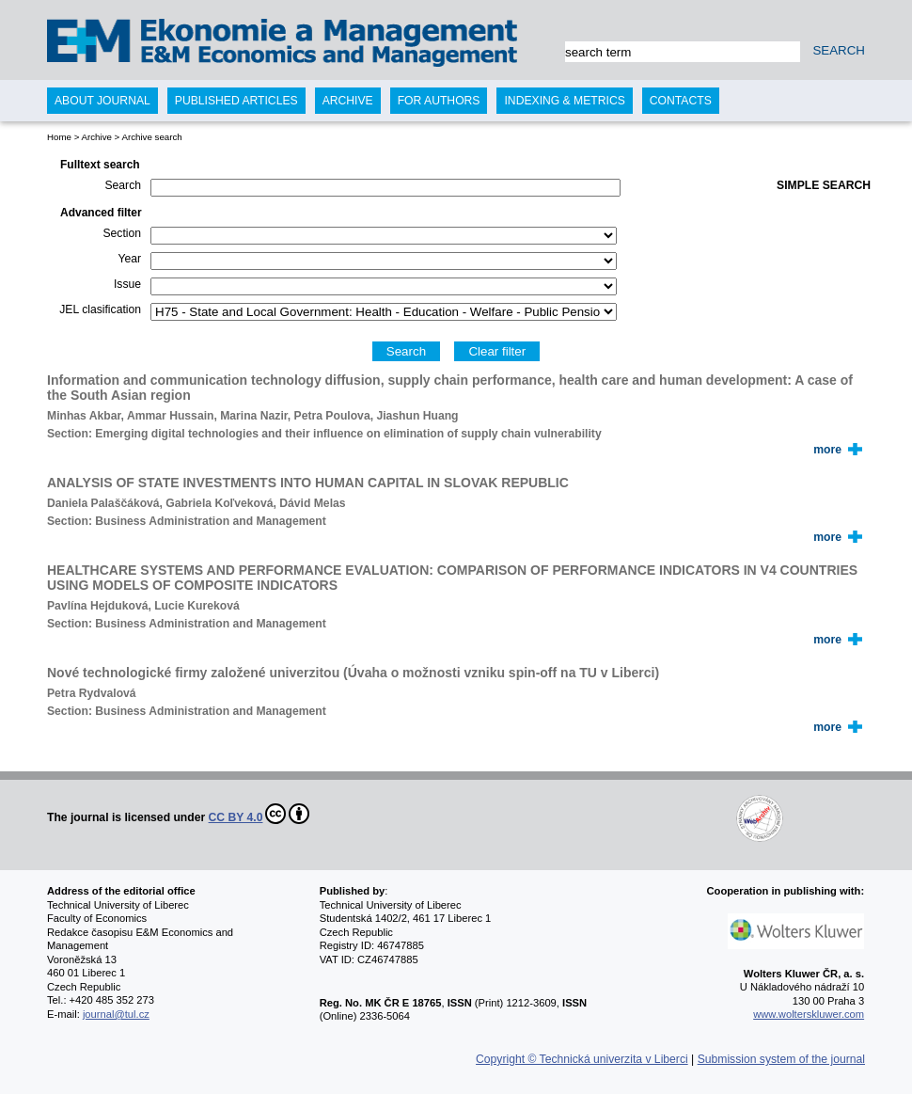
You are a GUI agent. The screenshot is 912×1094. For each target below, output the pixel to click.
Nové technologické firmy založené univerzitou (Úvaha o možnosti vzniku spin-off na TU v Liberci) (353, 672)
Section (121, 233)
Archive (96, 137)
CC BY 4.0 (259, 813)
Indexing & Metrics (564, 100)
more (827, 449)
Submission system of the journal (781, 1059)
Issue (127, 284)
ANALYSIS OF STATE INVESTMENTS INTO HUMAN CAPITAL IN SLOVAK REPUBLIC (308, 482)
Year (129, 258)
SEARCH (838, 50)
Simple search (824, 185)
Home (59, 137)
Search (122, 185)
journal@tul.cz (116, 1014)
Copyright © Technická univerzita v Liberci (582, 1059)
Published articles (236, 100)
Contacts (681, 100)
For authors (439, 100)
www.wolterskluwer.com (808, 1014)
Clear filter (497, 351)
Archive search (151, 137)
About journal (102, 100)
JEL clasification (100, 309)
